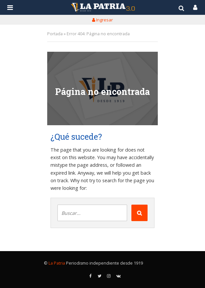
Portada (55, 34)
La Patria (57, 263)
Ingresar (102, 20)
